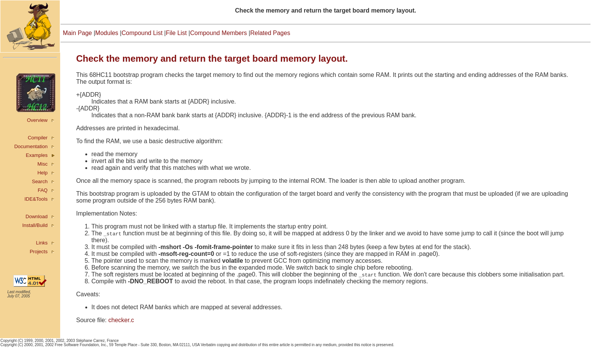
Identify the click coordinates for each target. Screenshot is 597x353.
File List (176, 33)
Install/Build (34, 225)
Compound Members (218, 33)
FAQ (43, 190)
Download (37, 216)
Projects (39, 251)
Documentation (30, 146)
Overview (37, 120)
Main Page (77, 33)
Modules (106, 33)
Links (42, 243)
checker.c (121, 320)
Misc (42, 164)
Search (40, 181)
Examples (37, 155)
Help (42, 173)
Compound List (142, 33)
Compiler (38, 138)
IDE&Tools (36, 199)
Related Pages (270, 33)
